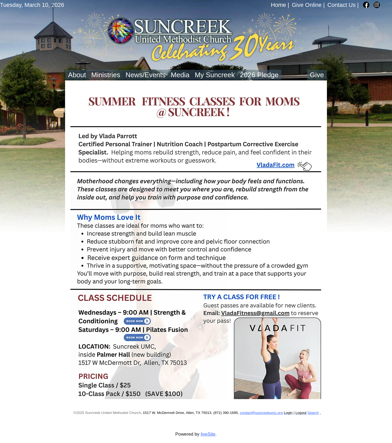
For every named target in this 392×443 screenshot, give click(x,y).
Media (180, 75)
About (77, 75)
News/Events (145, 75)
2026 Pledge (259, 75)
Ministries (105, 75)
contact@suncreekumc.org (261, 413)
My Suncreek (215, 75)
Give (317, 75)
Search (313, 413)
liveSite (208, 434)
